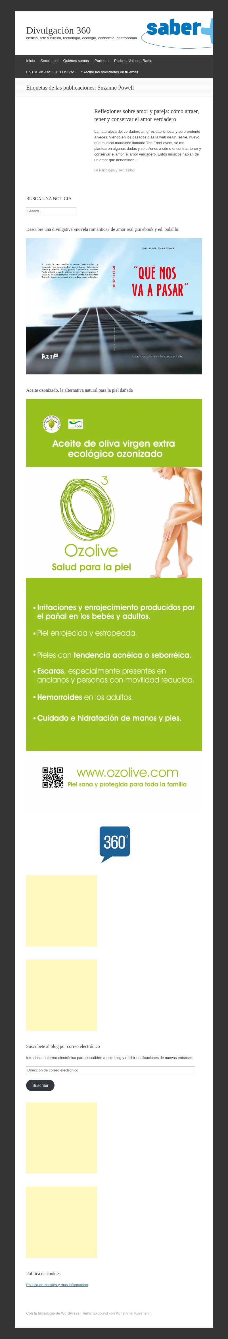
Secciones (49, 61)
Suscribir (40, 1085)
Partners (101, 61)
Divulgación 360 (58, 30)
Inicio (30, 61)
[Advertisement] (61, 910)
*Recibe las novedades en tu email (109, 72)
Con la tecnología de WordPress (52, 1313)
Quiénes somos (76, 61)
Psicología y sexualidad (117, 170)
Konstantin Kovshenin (134, 1313)
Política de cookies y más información (57, 1285)
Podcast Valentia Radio (133, 61)
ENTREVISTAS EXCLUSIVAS (51, 72)
